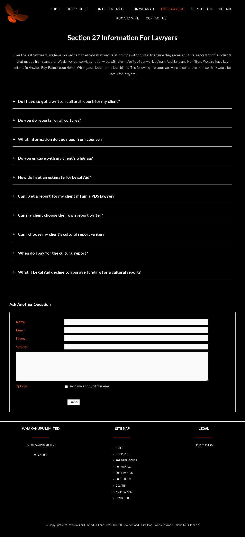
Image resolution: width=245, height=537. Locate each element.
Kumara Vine (127, 18)
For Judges (201, 9)
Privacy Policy (204, 451)
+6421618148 (41, 460)
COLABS (225, 9)
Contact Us (156, 18)
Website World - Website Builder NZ (177, 530)
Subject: (22, 347)
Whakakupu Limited (81, 530)
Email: (21, 330)
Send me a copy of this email (88, 392)
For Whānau (143, 9)
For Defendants (110, 9)
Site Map (146, 530)
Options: (22, 392)
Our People (77, 9)
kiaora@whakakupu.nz (41, 451)
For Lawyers (172, 9)
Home (55, 9)
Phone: (21, 338)
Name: (21, 322)
